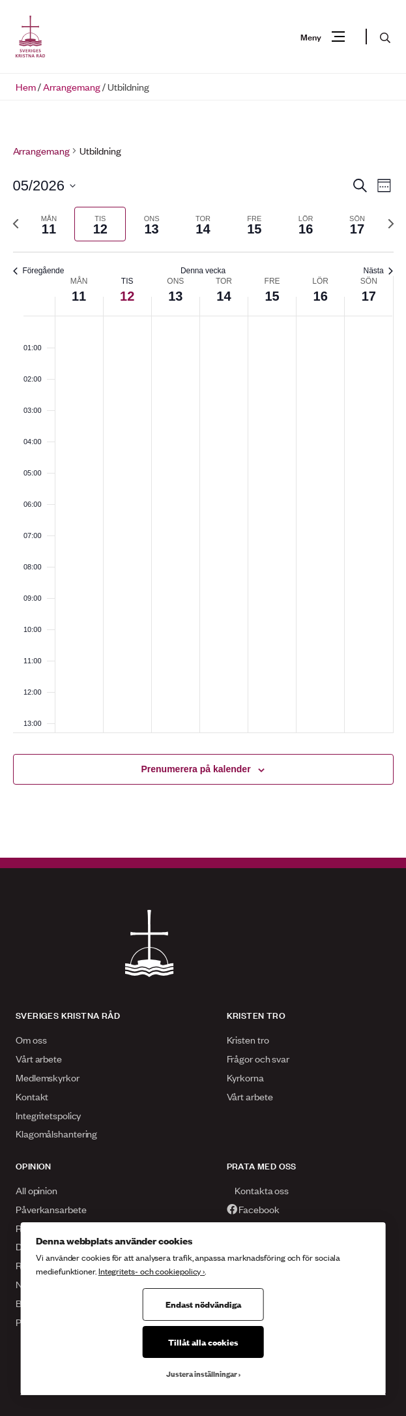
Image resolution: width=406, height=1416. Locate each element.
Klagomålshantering (56, 1133)
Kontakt (32, 1096)
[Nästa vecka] (391, 223)
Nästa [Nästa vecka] (379, 270)
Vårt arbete (39, 1058)
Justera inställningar (201, 1373)
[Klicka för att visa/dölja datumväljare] (44, 185)
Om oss (31, 1039)
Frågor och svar (258, 1058)
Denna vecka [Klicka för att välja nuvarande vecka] (203, 270)
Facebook (253, 1209)
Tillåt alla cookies (203, 1341)
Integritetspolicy (48, 1115)
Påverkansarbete (51, 1209)
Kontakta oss (258, 1190)
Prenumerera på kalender (196, 769)
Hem (26, 86)
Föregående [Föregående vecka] (39, 270)
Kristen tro (248, 1039)
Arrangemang (71, 86)
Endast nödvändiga (203, 1303)
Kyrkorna (245, 1077)
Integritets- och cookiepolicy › (151, 1271)
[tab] (49, 224)
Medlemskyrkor (48, 1077)
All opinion (36, 1190)
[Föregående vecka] (15, 223)
